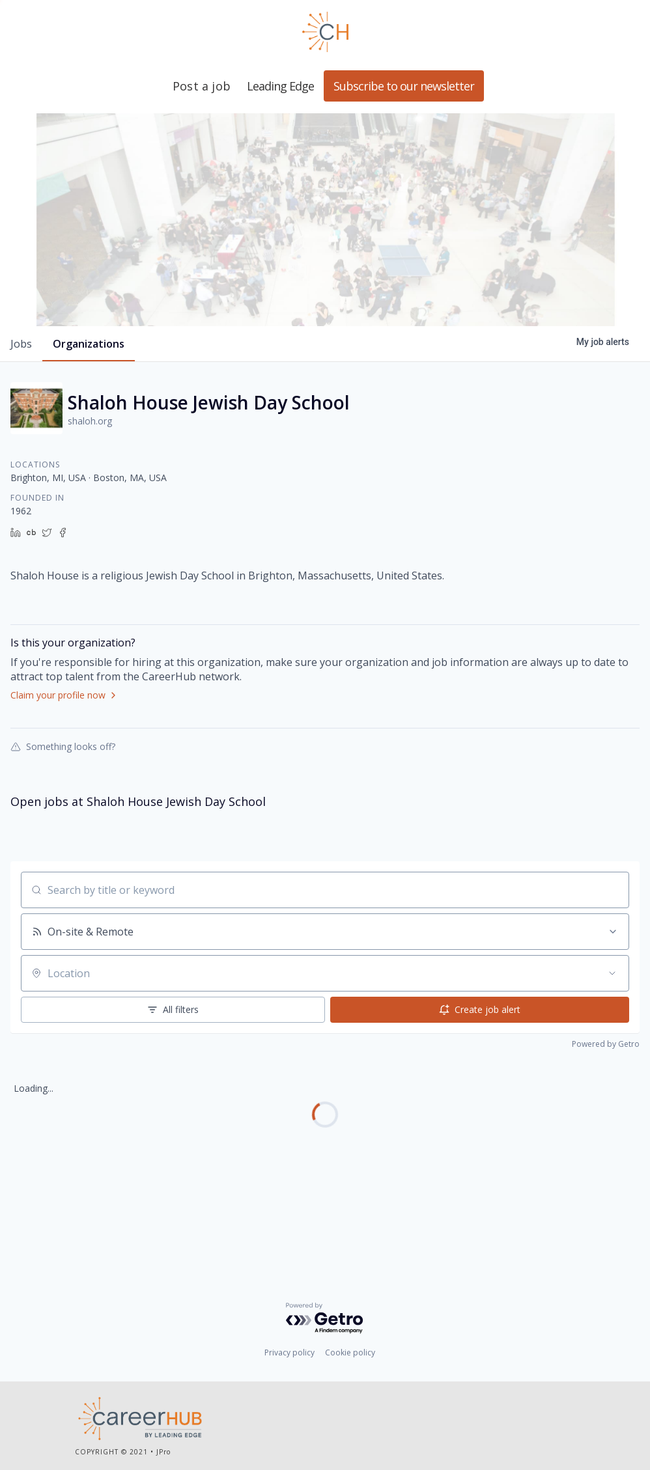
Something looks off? (62, 819)
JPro (163, 1453)
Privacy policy (289, 1354)
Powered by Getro (606, 1116)
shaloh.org (90, 493)
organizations (88, 416)
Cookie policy (350, 1354)
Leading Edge (325, 32)
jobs (21, 416)
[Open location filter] (612, 1046)
